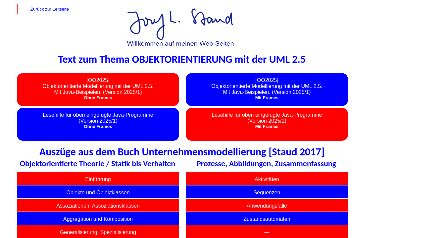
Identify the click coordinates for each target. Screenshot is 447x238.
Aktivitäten (267, 179)
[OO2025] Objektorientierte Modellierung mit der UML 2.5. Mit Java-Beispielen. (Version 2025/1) (98, 86)
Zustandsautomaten (266, 219)
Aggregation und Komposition (98, 219)
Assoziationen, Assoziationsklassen (98, 206)
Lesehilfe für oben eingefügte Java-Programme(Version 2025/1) (98, 118)
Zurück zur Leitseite (49, 9)
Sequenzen (267, 192)
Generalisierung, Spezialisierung (98, 232)
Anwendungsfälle (267, 206)
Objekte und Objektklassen (97, 192)
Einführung (98, 179)
